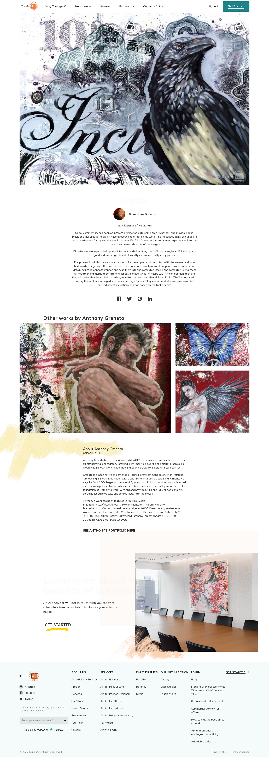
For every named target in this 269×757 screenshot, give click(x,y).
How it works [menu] (83, 6)
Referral (141, 687)
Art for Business (110, 679)
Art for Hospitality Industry (116, 715)
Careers (76, 730)
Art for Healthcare (111, 701)
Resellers (142, 679)
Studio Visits (168, 694)
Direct (139, 694)
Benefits (76, 694)
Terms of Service (240, 752)
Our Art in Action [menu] (153, 6)
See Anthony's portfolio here (109, 530)
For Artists (107, 723)
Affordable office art (203, 741)
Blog (194, 679)
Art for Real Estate (112, 687)
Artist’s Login (108, 730)
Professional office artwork (207, 701)
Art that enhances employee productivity (204, 732)
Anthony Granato (144, 214)
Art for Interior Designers (115, 694)
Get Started (236, 6)
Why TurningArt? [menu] (55, 6)
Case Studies (169, 687)
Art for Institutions (111, 708)
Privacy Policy (219, 752)
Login (216, 6)
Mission (75, 687)
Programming (79, 715)
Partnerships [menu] (126, 6)
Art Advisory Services (84, 679)
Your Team (77, 723)
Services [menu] (105, 6)
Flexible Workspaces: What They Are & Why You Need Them (208, 690)
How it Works (79, 708)
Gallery (165, 679)
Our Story (77, 701)
